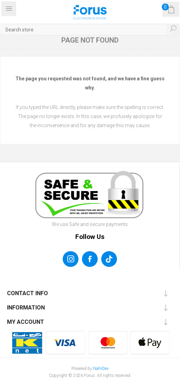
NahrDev (101, 368)
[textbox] (90, 29)
